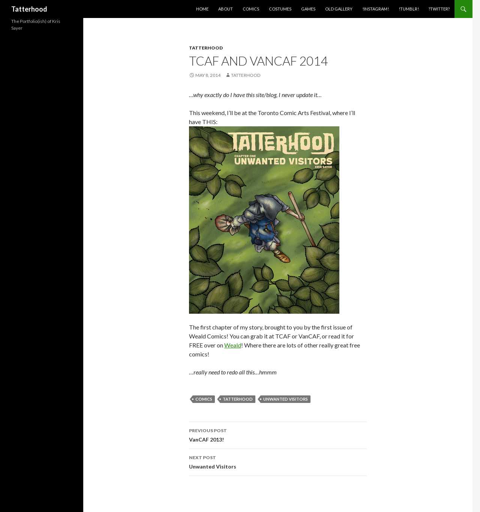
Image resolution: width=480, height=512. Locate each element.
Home (202, 8)
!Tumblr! (409, 8)
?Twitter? (439, 8)
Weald (232, 345)
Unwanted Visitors (285, 399)
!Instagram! (375, 8)
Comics (251, 8)
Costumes (280, 8)
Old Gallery (338, 8)
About (225, 8)
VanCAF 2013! (278, 434)
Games (308, 8)
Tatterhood (29, 9)
